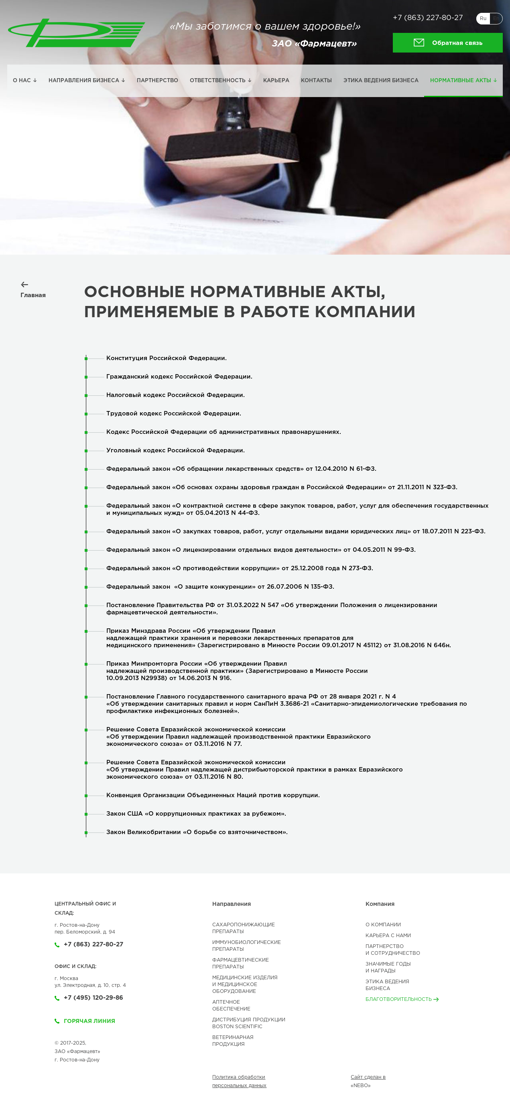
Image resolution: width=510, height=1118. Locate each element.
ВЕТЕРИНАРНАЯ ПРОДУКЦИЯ (233, 1041)
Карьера (276, 81)
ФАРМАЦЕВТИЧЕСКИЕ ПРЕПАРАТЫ (240, 963)
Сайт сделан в (368, 1077)
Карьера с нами (388, 936)
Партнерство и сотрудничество (393, 950)
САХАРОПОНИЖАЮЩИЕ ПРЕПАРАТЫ (243, 928)
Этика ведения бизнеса (381, 81)
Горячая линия (85, 1021)
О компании (383, 925)
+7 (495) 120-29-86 (89, 998)
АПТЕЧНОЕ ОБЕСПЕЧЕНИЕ (231, 1005)
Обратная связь (448, 42)
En (496, 18)
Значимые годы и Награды (388, 967)
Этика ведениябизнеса (387, 985)
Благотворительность (402, 999)
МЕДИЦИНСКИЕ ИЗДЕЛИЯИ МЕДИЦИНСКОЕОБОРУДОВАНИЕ (245, 985)
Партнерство (157, 81)
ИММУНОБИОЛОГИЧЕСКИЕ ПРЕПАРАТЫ (246, 946)
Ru (483, 18)
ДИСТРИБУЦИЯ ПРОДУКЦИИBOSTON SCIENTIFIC (248, 1023)
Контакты (316, 81)
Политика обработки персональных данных (239, 1081)
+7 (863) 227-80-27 (428, 18)
